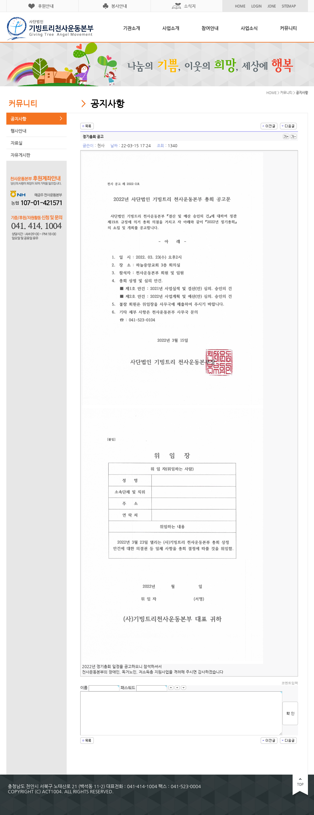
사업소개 (170, 28)
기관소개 (131, 28)
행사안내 (18, 130)
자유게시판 (20, 155)
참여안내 (209, 28)
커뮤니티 (288, 28)
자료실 (16, 143)
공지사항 (18, 118)
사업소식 (249, 28)
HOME (240, 6)
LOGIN (256, 6)
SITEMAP (289, 6)
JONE (272, 6)
